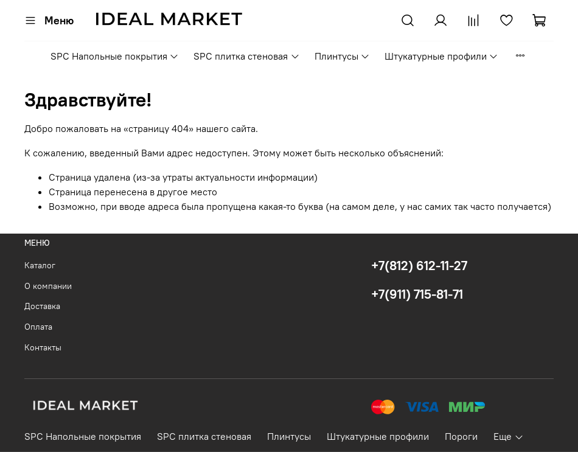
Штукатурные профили (441, 56)
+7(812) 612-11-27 (419, 265)
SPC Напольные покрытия (114, 56)
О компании (48, 285)
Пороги (461, 436)
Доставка (42, 306)
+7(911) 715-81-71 (417, 294)
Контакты (42, 347)
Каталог (39, 265)
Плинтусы (342, 56)
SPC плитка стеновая (246, 56)
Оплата (38, 326)
